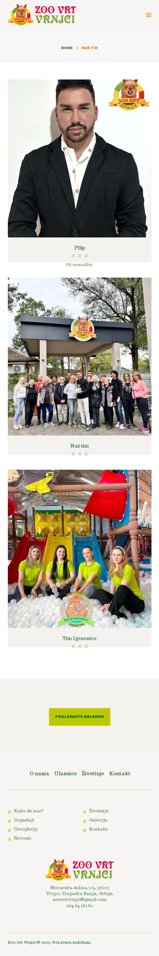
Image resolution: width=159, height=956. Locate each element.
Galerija (98, 820)
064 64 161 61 (79, 905)
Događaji (24, 820)
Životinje (99, 811)
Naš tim (79, 446)
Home (67, 48)
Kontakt (98, 829)
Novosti (22, 838)
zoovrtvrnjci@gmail (75, 899)
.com (101, 899)
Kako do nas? (28, 811)
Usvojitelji (25, 829)
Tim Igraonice (79, 638)
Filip (79, 248)
